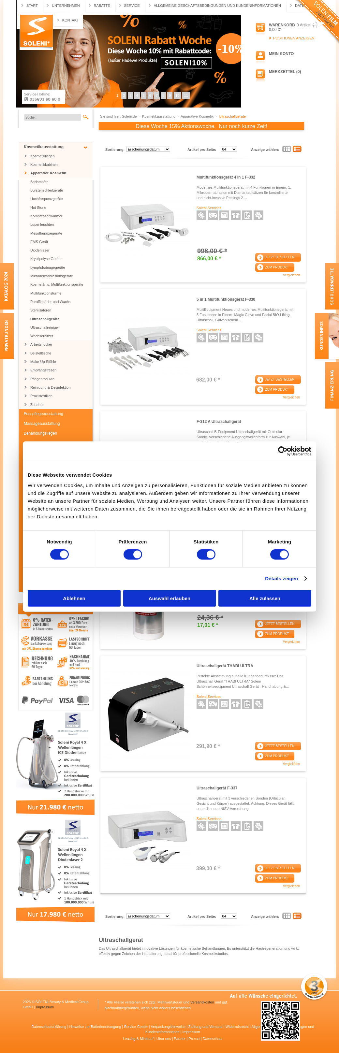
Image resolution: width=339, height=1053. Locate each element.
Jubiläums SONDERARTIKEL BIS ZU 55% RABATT (56, 134)
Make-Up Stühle (43, 362)
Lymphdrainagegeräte (47, 267)
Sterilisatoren (40, 310)
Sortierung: (115, 149)
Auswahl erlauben (169, 598)
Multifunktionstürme (45, 293)
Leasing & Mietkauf (139, 1039)
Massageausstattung (42, 423)
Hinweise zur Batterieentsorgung (95, 1027)
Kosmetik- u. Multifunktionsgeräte (56, 284)
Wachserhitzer (41, 336)
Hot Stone (38, 207)
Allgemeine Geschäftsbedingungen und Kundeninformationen (217, 5)
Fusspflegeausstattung (43, 413)
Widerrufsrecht (238, 1027)
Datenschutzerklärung (49, 1027)
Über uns (164, 1039)
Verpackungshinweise (168, 1027)
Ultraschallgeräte (44, 319)
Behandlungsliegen (40, 433)
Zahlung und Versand (206, 1027)
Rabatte (102, 5)
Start (32, 5)
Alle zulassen (264, 598)
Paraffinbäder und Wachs (50, 302)
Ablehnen (74, 598)
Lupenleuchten (42, 224)
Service (132, 5)
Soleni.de (36, 32)
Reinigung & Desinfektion (50, 387)
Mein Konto (281, 53)
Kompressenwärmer (46, 216)
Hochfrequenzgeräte (46, 199)
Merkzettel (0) (285, 71)
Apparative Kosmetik (48, 173)
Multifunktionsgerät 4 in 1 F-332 (226, 177)
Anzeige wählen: (265, 149)
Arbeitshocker (41, 344)
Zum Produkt (277, 267)
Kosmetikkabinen (44, 164)
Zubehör (37, 405)
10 (177, 95)
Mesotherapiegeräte (46, 233)
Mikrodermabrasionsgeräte (51, 276)
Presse (194, 1039)
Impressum (45, 1007)
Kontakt (70, 20)
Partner (180, 1039)
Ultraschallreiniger (44, 327)
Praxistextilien (41, 396)
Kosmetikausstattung (44, 147)
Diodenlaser (40, 250)
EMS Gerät (39, 242)
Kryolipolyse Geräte (46, 259)
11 (186, 95)
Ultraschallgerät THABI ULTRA (225, 666)
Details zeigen (281, 578)
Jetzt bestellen (279, 257)
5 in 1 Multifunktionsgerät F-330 (226, 299)
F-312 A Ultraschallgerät (219, 421)
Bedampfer (39, 182)
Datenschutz (213, 1039)
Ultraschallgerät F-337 (217, 788)
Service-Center (136, 1027)
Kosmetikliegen (42, 156)
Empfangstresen (43, 370)
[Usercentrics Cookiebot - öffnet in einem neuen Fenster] (282, 451)
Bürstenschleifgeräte (46, 190)
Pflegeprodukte (42, 379)
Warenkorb (282, 25)
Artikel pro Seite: (201, 149)
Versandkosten (202, 1002)
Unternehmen (66, 5)
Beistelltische (40, 353)
